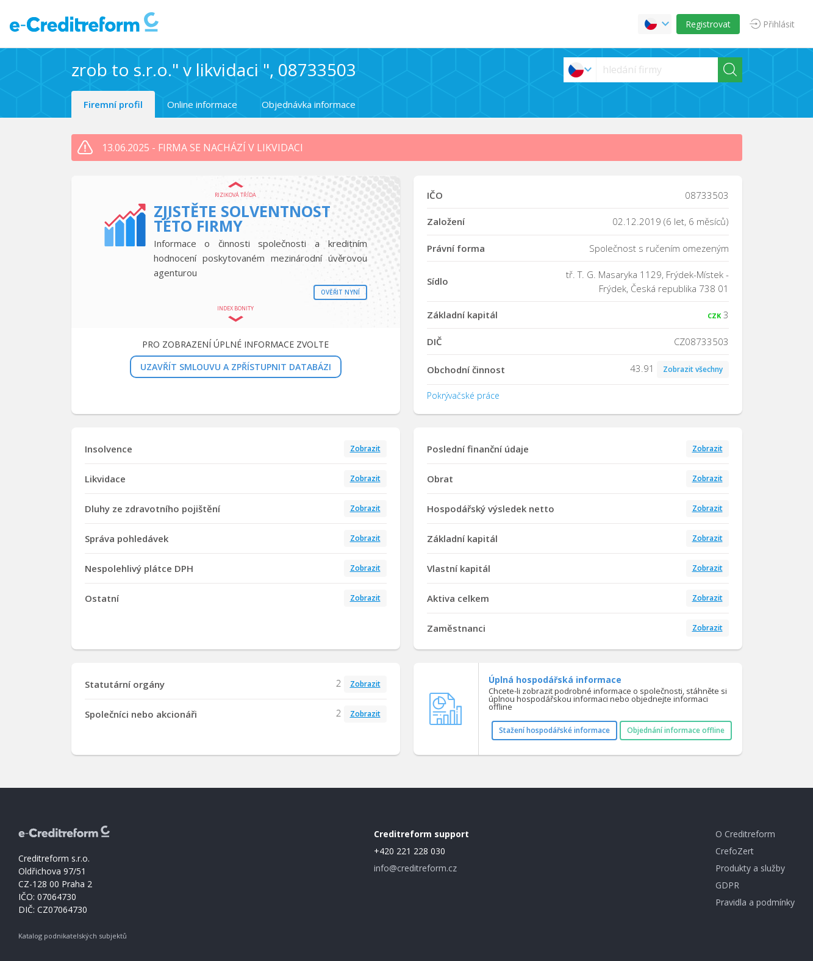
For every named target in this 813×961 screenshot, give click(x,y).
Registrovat (708, 24)
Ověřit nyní (340, 292)
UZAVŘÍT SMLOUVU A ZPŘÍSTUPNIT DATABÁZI (235, 367)
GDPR (727, 885)
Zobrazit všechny (693, 369)
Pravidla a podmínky (755, 902)
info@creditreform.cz (415, 868)
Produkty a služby (750, 868)
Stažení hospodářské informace (554, 730)
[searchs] (657, 69)
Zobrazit (365, 448)
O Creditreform (745, 834)
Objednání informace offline (676, 730)
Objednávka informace (309, 104)
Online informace (202, 104)
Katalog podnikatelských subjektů (72, 935)
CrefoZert (734, 851)
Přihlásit (779, 24)
